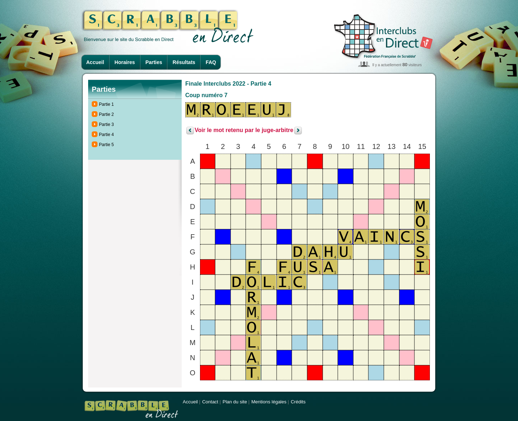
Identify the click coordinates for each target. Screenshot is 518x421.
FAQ (211, 62)
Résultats (184, 62)
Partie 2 (106, 114)
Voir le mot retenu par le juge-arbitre (244, 130)
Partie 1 (106, 104)
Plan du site (235, 401)
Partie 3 (106, 124)
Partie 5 (106, 144)
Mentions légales (269, 401)
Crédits (298, 401)
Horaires (124, 62)
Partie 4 (106, 134)
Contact (210, 401)
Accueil (95, 62)
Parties (153, 62)
